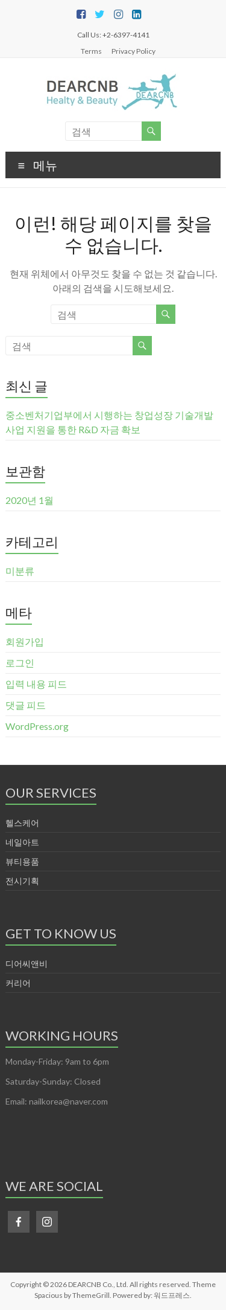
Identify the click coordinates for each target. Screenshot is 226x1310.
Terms (91, 51)
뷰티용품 (22, 861)
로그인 (19, 662)
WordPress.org (37, 726)
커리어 (18, 983)
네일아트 (22, 842)
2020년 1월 (29, 500)
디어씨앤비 (26, 963)
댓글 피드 (25, 705)
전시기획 (22, 881)
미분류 (19, 570)
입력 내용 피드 (36, 683)
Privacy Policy (133, 51)
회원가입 (24, 641)
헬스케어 (22, 823)
